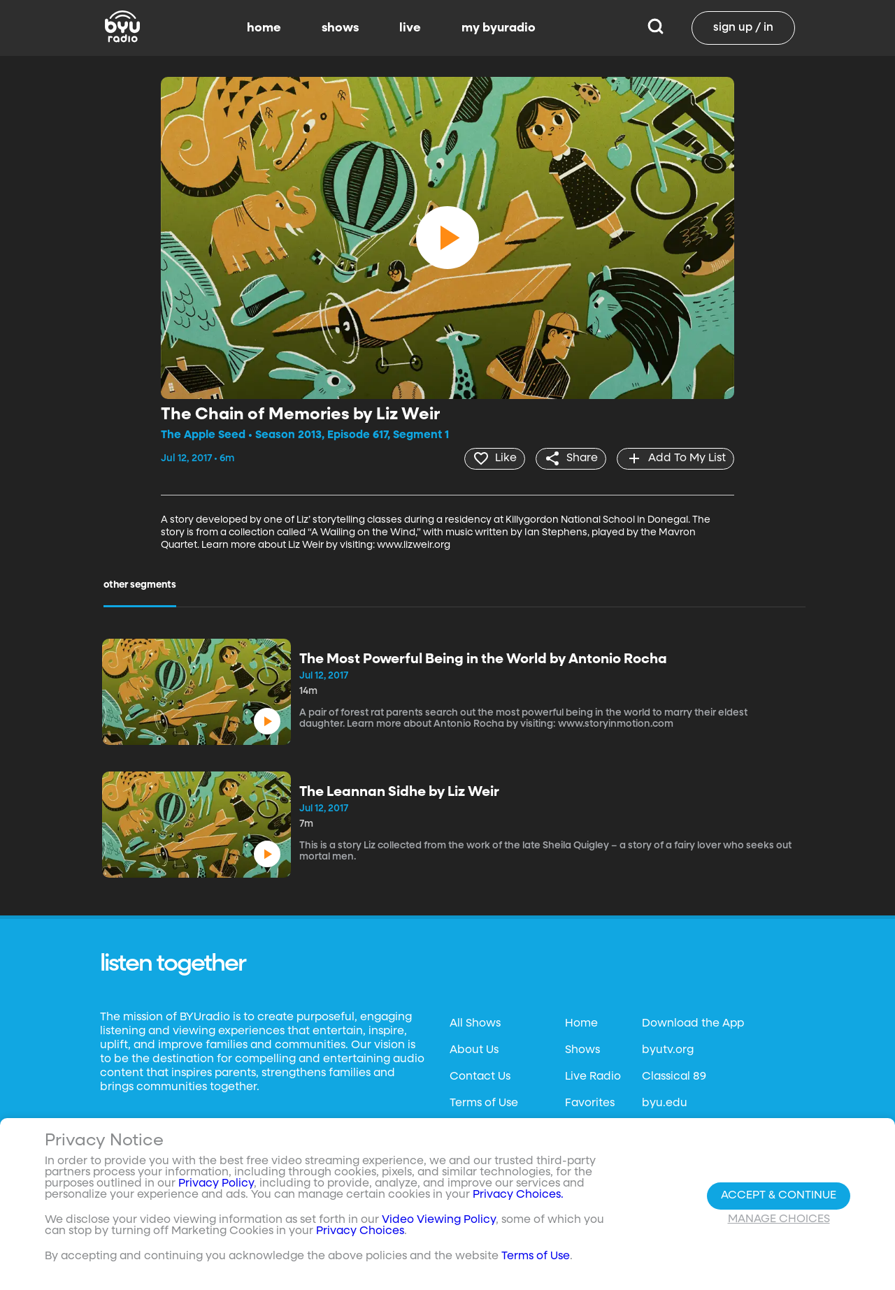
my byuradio (498, 28)
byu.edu (664, 1103)
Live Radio (593, 1076)
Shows (582, 1050)
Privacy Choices (360, 1231)
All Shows (475, 1023)
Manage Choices (779, 1219)
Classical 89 (674, 1076)
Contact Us (480, 1076)
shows (340, 28)
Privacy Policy (216, 1183)
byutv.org (668, 1050)
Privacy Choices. (518, 1195)
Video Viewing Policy (439, 1220)
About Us (474, 1050)
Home (581, 1023)
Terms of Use (484, 1103)
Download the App (693, 1023)
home (264, 28)
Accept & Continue (778, 1195)
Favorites (590, 1103)
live (410, 28)
